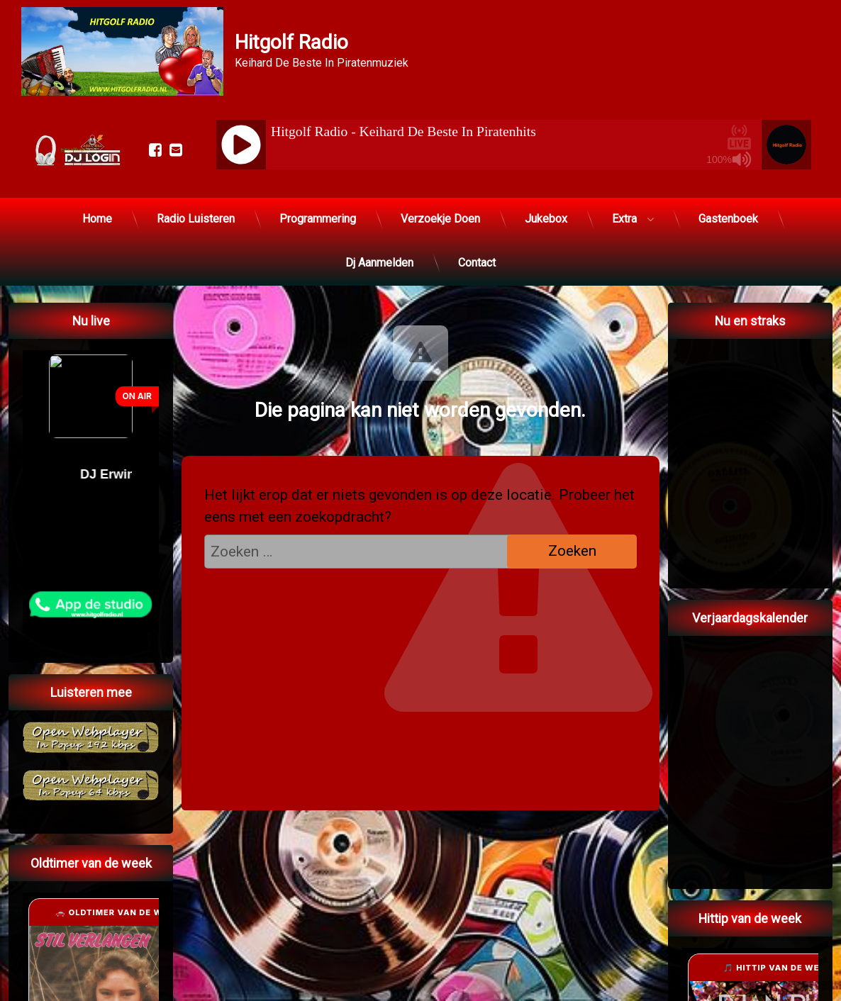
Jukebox (546, 218)
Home (97, 218)
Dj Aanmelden (379, 262)
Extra (624, 218)
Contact (477, 262)
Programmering (317, 218)
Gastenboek (728, 218)
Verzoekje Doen (440, 218)
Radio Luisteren (196, 218)
